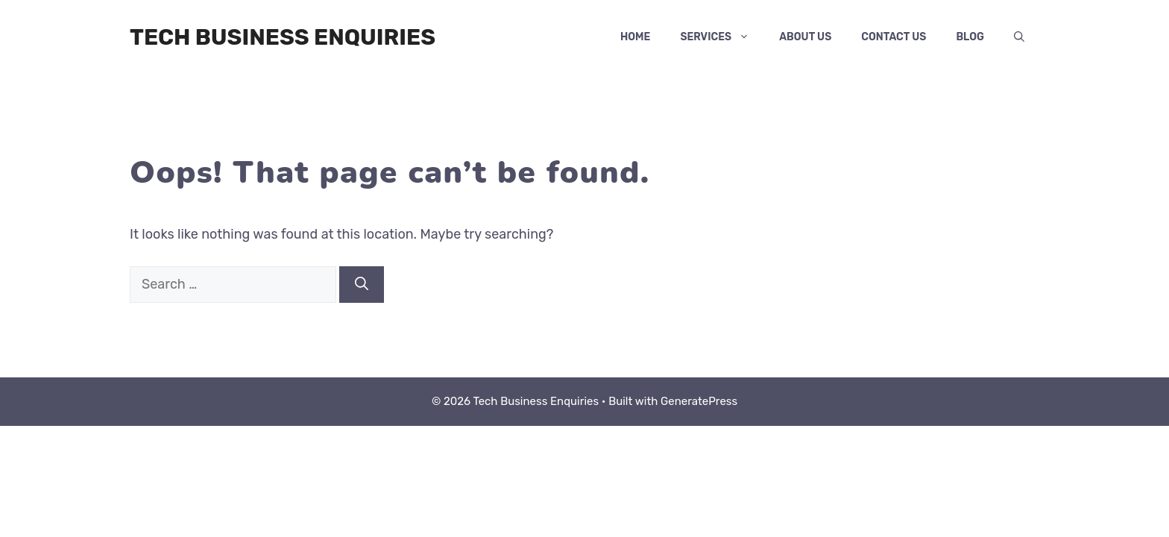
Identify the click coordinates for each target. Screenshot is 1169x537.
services (722, 37)
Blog (970, 37)
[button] (1019, 37)
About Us (805, 37)
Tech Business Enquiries (282, 37)
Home (635, 37)
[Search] (361, 284)
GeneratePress (699, 401)
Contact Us (893, 37)
